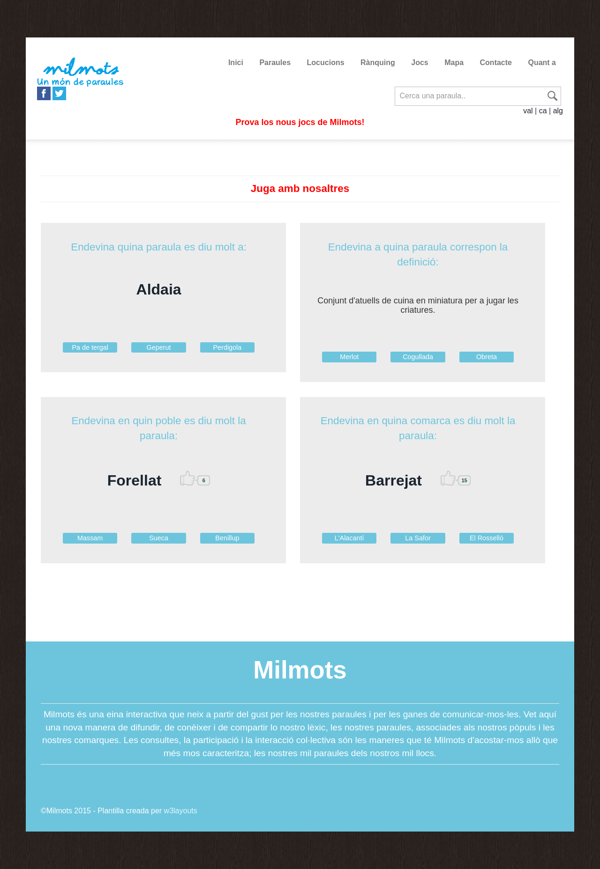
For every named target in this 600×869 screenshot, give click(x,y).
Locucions (326, 62)
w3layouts (180, 811)
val (527, 111)
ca (543, 111)
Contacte (496, 62)
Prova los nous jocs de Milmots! (299, 122)
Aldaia (158, 289)
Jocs (419, 62)
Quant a (542, 62)
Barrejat (393, 480)
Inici (235, 62)
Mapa (454, 62)
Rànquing (377, 62)
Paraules (275, 62)
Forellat (134, 480)
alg (558, 111)
